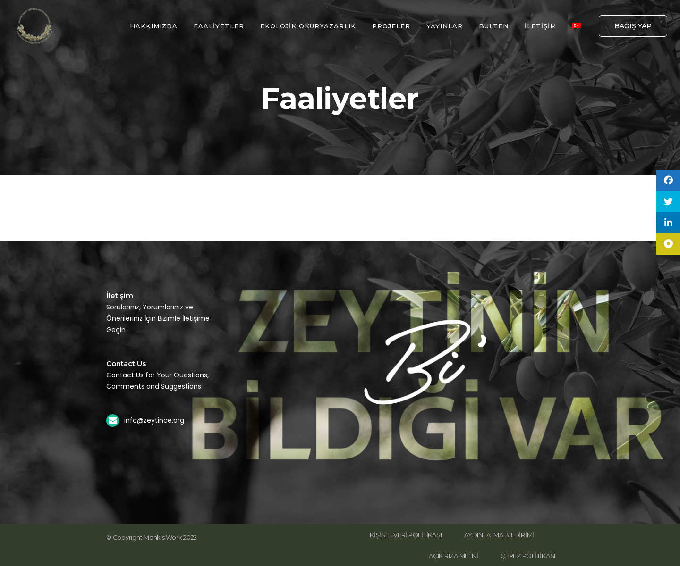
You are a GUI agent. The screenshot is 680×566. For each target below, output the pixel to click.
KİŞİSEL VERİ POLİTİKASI (406, 535)
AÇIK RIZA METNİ (453, 555)
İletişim (119, 295)
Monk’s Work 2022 (170, 537)
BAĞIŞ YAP (633, 26)
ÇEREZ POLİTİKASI (528, 555)
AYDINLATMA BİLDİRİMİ (499, 535)
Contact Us (126, 363)
